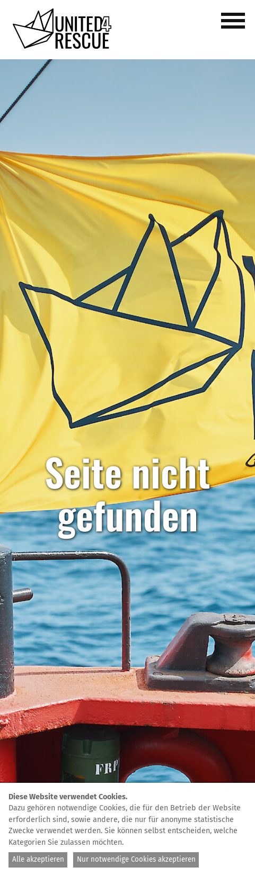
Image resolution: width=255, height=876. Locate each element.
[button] (235, 26)
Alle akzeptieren (38, 859)
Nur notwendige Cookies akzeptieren (136, 859)
